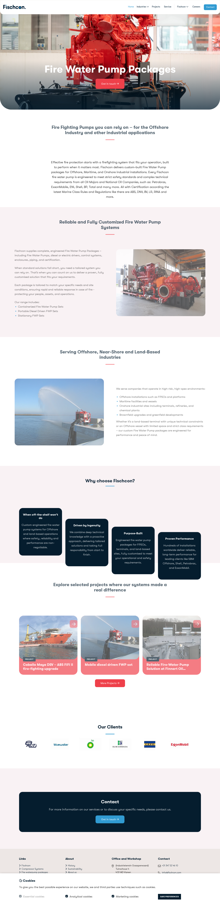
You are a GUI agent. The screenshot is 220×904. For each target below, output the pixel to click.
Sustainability (75, 869)
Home (131, 6)
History (71, 865)
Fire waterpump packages (35, 872)
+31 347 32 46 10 (170, 865)
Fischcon (182, 6)
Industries (143, 6)
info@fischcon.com (171, 872)
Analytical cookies (81, 896)
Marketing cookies (127, 896)
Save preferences (169, 897)
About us (72, 872)
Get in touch (110, 83)
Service (167, 6)
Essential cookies (33, 896)
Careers (196, 6)
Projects (156, 6)
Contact (210, 7)
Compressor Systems (32, 869)
